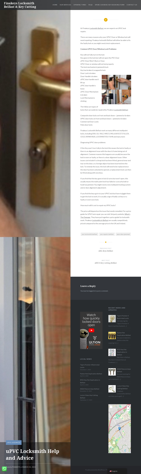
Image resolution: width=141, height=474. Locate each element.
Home (55, 5)
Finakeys (16, 467)
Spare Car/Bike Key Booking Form (109, 5)
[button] (119, 429)
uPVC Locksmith (13, 442)
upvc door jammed (123, 234)
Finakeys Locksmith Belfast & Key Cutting (20, 5)
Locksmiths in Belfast (100, 220)
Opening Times (80, 5)
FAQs (91, 5)
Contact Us (132, 5)
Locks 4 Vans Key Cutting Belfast (89, 396)
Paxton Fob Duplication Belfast (91, 374)
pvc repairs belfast (107, 234)
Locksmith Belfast (96, 28)
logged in (92, 291)
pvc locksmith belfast (89, 234)
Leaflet (128, 452)
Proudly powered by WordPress (95, 470)
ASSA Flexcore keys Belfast (89, 389)
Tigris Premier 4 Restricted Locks (89, 366)
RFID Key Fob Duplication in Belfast (90, 381)
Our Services (65, 5)
